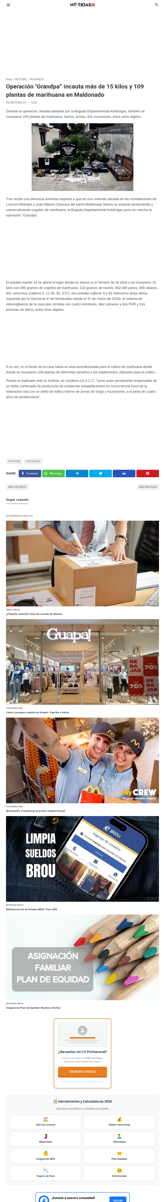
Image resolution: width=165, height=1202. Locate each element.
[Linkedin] (124, 473)
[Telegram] (77, 473)
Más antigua (148, 487)
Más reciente (17, 487)
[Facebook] (30, 473)
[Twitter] (53, 473)
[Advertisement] (82, 40)
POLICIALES (34, 461)
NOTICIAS (15, 461)
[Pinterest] (147, 473)
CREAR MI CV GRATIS (82, 1071)
